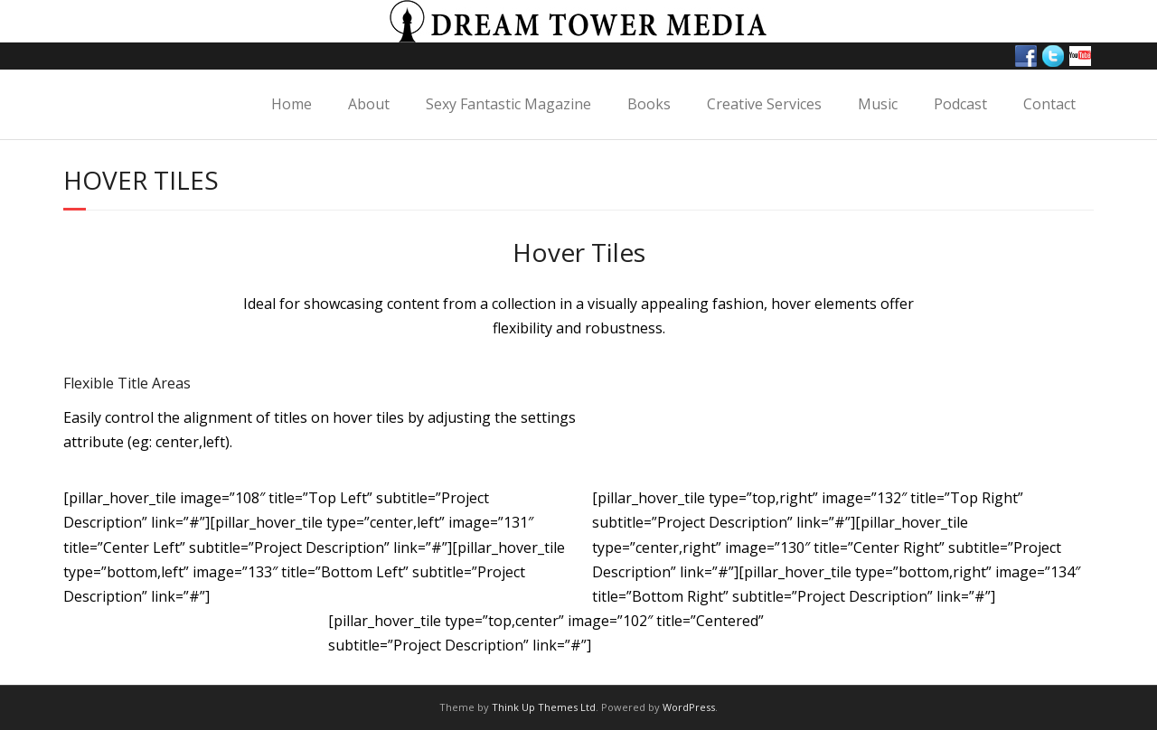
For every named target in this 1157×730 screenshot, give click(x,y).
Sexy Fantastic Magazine (508, 104)
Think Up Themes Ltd (544, 707)
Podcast (960, 104)
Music (878, 104)
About (369, 104)
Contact (1049, 104)
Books (649, 104)
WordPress (689, 707)
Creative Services (764, 104)
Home (291, 104)
